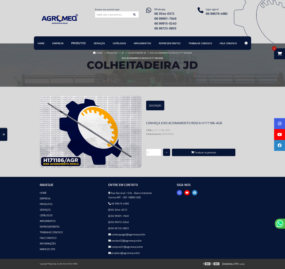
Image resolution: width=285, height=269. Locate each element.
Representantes (50, 226)
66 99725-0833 (165, 28)
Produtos (46, 204)
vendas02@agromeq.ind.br (125, 240)
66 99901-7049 (165, 18)
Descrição (155, 105)
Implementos (48, 221)
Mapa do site (47, 249)
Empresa (45, 198)
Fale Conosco (48, 238)
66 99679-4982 (217, 13)
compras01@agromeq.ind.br (125, 247)
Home (43, 193)
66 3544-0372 (164, 13)
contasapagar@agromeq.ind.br (126, 234)
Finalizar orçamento (203, 152)
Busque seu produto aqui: (107, 9)
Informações (48, 243)
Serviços (45, 210)
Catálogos (46, 215)
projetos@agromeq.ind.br (124, 253)
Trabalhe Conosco (51, 232)
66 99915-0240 (165, 23)
